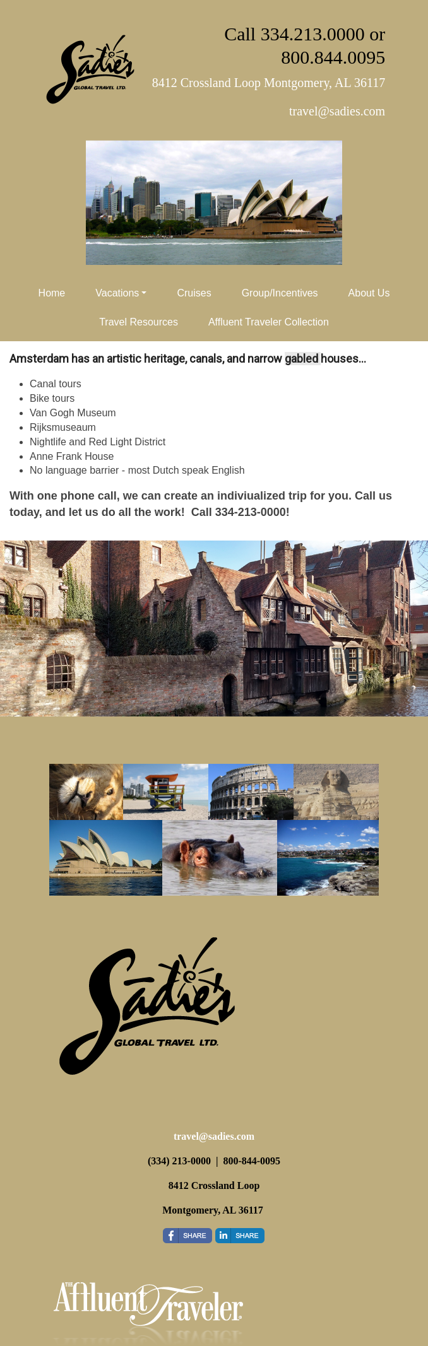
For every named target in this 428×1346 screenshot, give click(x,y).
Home (52, 293)
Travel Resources (138, 322)
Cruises (194, 293)
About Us (369, 293)
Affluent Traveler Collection (268, 322)
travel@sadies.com (214, 1136)
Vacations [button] (117, 293)
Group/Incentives (280, 293)
